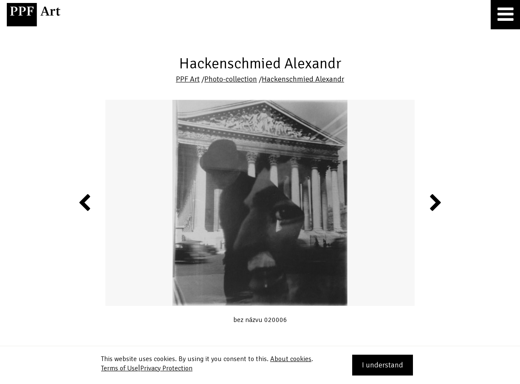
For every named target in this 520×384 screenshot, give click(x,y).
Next (434, 202)
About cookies (290, 359)
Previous (85, 202)
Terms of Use (119, 368)
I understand (382, 365)
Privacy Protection (166, 368)
